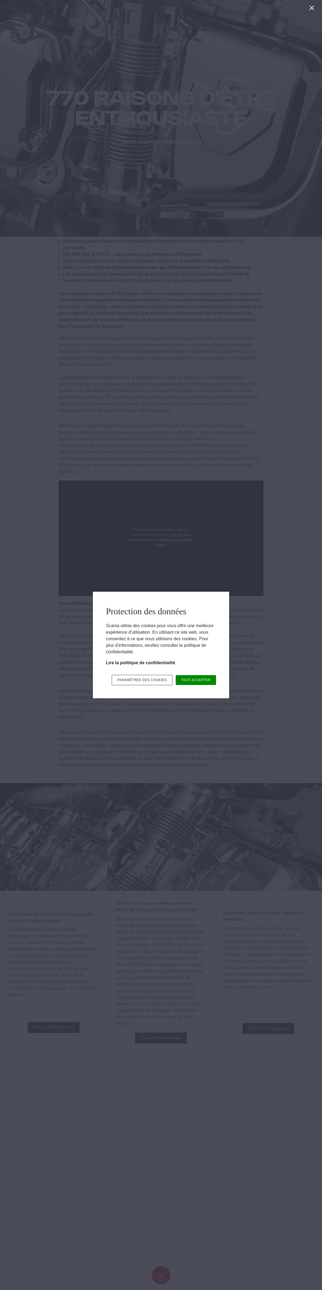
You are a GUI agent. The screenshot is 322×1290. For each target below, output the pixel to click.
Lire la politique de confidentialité (140, 662)
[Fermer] (313, 9)
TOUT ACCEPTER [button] (196, 680)
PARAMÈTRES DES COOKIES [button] (142, 680)
